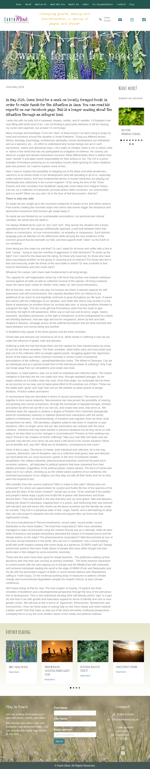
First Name (61, 707)
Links (85, 4)
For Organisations (102, 4)
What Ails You (57, 4)
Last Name (60, 718)
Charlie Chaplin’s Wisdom (126, 667)
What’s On (73, 4)
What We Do (41, 4)
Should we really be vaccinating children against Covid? (57, 670)
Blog (131, 4)
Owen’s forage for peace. (18, 667)
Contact (121, 4)
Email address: (63, 729)
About (28, 4)
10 (133, 144)
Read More (14, 672)
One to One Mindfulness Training (131, 132)
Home (19, 4)
